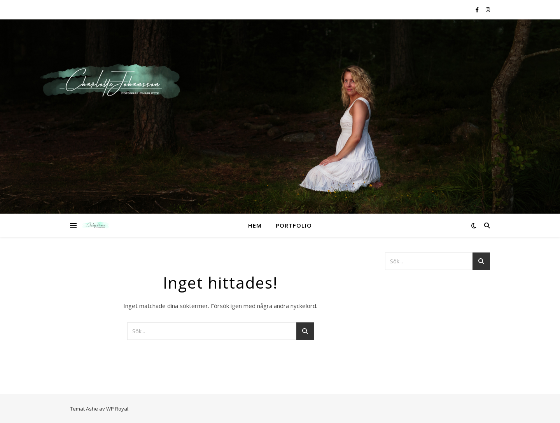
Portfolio (294, 225)
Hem (255, 225)
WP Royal (117, 408)
